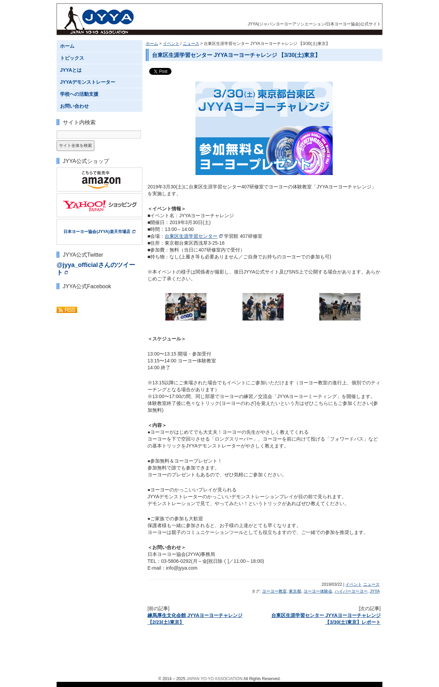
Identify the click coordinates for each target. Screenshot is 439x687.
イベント (171, 43)
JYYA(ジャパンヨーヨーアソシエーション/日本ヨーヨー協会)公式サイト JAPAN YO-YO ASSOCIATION (100, 19)
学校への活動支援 (79, 94)
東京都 (295, 591)
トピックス (72, 58)
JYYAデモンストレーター (87, 82)
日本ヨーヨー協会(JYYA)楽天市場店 (96, 231)
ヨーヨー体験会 (318, 591)
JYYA (374, 591)
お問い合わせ (74, 106)
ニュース (191, 43)
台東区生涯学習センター (191, 236)
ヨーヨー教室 (274, 591)
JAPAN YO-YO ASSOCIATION (214, 678)
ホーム (152, 43)
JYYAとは (71, 70)
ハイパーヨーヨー (351, 591)
